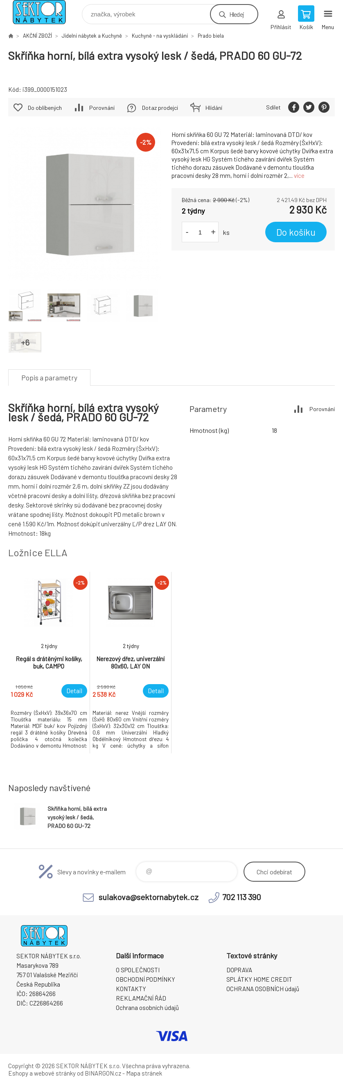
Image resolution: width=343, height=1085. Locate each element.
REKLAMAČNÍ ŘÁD (141, 998)
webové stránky (55, 1073)
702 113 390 (241, 897)
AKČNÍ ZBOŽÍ (37, 35)
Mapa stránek (144, 1073)
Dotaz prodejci (160, 107)
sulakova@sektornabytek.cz (149, 897)
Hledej (236, 14)
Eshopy (18, 1073)
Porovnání (102, 107)
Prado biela (211, 35)
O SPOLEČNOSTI (138, 970)
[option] (49, 662)
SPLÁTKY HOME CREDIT (259, 979)
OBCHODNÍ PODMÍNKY (145, 979)
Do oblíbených (45, 107)
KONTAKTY (131, 988)
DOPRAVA (239, 970)
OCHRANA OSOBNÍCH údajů (262, 988)
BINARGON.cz (103, 1073)
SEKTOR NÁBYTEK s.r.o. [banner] (44, 12)
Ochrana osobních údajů (147, 1007)
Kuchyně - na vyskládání (160, 35)
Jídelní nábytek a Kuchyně (92, 35)
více (299, 175)
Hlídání (213, 107)
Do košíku (296, 232)
